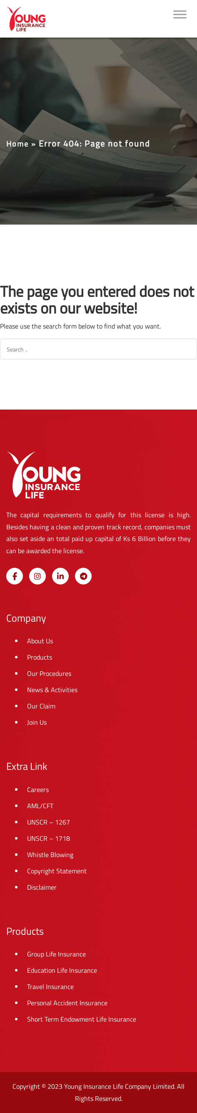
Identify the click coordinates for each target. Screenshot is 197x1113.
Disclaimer (42, 887)
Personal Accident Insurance (67, 1003)
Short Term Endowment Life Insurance (81, 1019)
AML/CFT (40, 806)
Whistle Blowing (50, 855)
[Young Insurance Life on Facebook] (14, 576)
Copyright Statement (57, 871)
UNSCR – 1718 (48, 838)
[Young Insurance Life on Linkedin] (60, 576)
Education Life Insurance (62, 970)
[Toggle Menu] (180, 18)
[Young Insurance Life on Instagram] (37, 576)
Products (39, 657)
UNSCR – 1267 (48, 822)
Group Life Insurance (56, 954)
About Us (40, 641)
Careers (38, 789)
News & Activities (52, 690)
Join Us (37, 722)
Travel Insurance (50, 986)
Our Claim (41, 706)
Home (17, 143)
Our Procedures (49, 673)
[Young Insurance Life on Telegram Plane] (83, 576)
